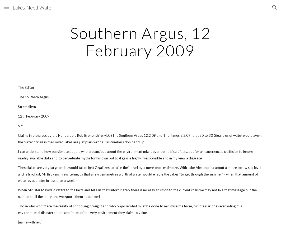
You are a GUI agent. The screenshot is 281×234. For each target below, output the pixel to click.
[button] (6, 7)
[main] (140, 41)
